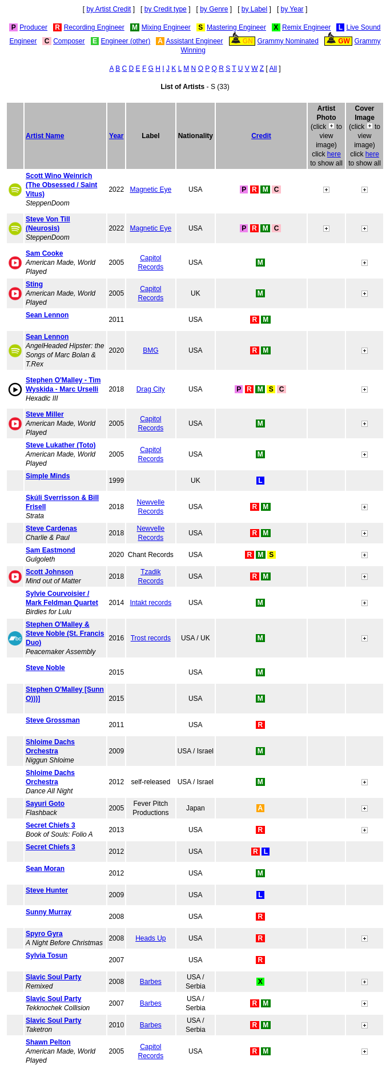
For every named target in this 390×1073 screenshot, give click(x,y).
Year (116, 136)
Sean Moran (45, 869)
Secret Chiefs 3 (50, 825)
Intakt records (150, 603)
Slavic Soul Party (53, 977)
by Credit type (165, 9)
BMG (150, 350)
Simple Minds (48, 476)
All (273, 68)
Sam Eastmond (50, 550)
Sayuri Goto (45, 804)
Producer (33, 27)
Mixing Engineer (166, 27)
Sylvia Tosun (46, 955)
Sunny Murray (48, 912)
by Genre (214, 9)
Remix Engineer (306, 27)
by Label (254, 9)
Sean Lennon (47, 315)
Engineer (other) (126, 41)
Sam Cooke (44, 253)
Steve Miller (45, 414)
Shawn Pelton (48, 1042)
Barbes (151, 982)
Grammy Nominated (288, 41)
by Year (292, 9)
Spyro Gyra (44, 934)
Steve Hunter (47, 890)
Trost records (151, 638)
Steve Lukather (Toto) (60, 445)
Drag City (150, 389)
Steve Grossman (53, 720)
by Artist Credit (108, 9)
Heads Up (150, 938)
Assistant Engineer (194, 41)
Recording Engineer (94, 27)
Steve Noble (45, 668)
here (334, 154)
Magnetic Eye (150, 189)
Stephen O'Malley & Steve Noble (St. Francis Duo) (65, 633)
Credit (261, 136)
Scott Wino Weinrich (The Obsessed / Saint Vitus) (61, 185)
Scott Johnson (49, 572)
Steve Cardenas (51, 529)
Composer (69, 41)
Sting (34, 284)
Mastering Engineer (236, 27)
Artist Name (45, 136)
